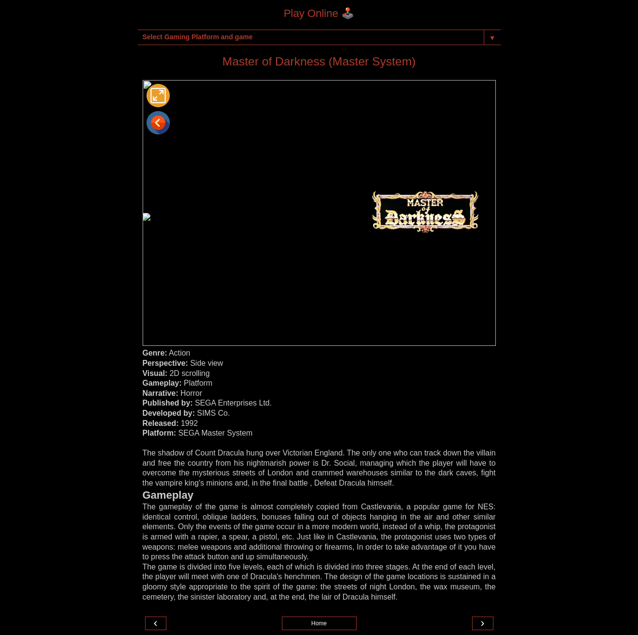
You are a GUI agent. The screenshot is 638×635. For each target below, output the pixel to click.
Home (319, 623)
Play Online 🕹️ (319, 13)
